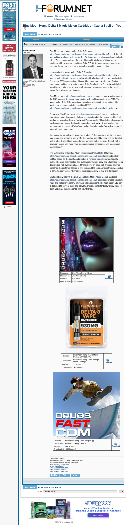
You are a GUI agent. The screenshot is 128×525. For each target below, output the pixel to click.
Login (69, 19)
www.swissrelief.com (57, 466)
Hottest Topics (78, 17)
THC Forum (56, 34)
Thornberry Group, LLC (66, 522)
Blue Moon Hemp (57, 96)
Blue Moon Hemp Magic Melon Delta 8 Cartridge (71, 51)
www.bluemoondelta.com (59, 468)
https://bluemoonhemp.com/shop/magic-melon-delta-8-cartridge (78, 54)
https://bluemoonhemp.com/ (78, 96)
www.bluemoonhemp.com (59, 464)
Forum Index (43, 34)
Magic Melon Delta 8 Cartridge (78, 72)
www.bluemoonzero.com (59, 471)
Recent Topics (63, 17)
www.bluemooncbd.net (58, 470)
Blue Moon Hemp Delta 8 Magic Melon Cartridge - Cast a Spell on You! (72, 25)
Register (59, 19)
